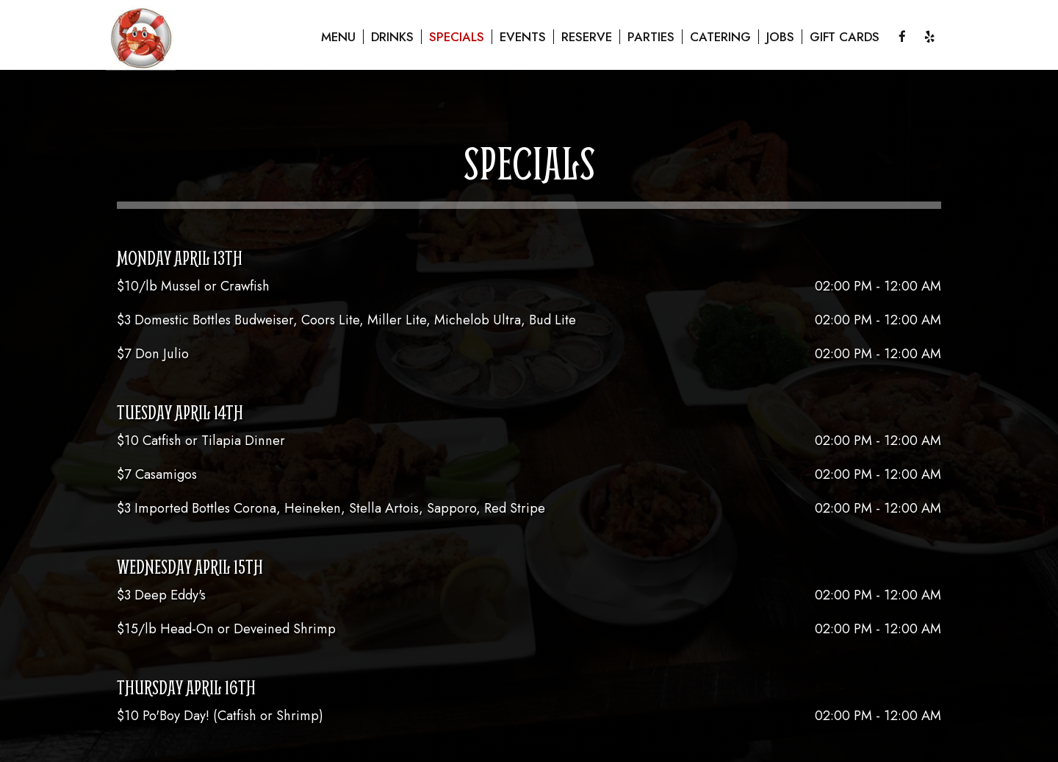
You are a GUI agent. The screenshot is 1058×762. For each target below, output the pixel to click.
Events (523, 36)
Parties (650, 36)
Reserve (586, 36)
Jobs (780, 36)
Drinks (392, 36)
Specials (456, 36)
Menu (338, 36)
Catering (720, 36)
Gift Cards (844, 36)
